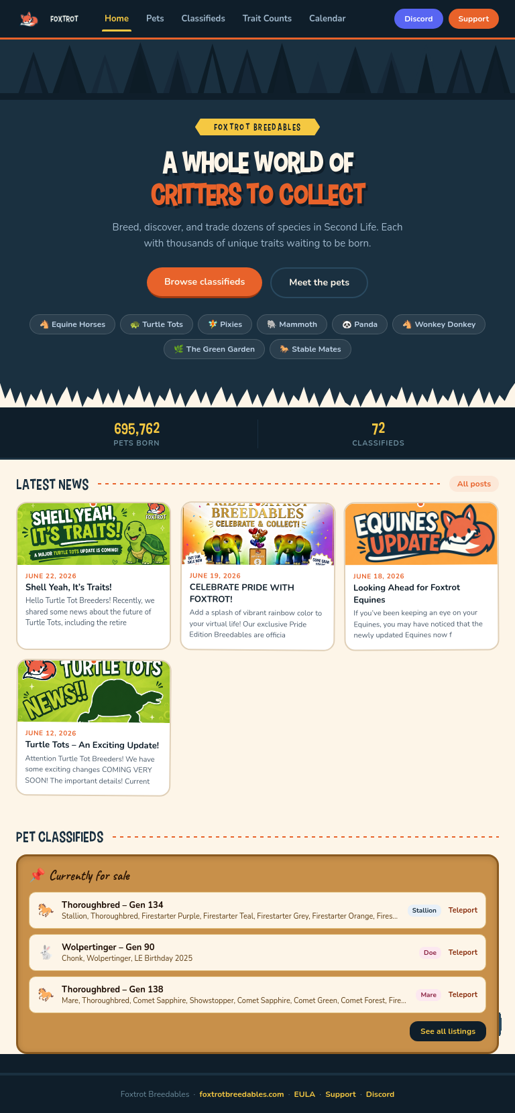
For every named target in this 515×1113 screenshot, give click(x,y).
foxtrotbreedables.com (242, 1094)
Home (117, 19)
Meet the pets (319, 282)
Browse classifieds (204, 281)
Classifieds (203, 19)
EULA (305, 1094)
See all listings (447, 1031)
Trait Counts (267, 19)
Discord (418, 18)
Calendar (327, 19)
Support (474, 18)
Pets (155, 19)
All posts (474, 483)
